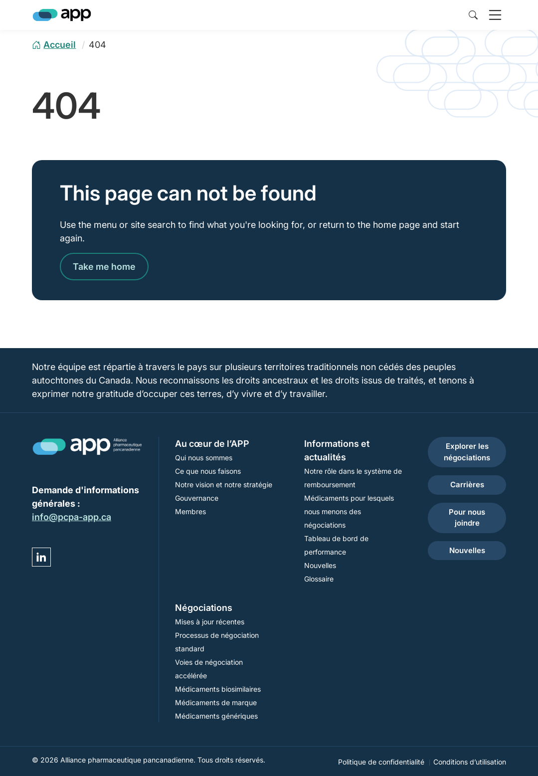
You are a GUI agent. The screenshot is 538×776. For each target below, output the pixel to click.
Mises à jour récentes (209, 621)
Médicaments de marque (216, 702)
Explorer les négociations (467, 451)
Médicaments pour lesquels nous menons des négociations (349, 511)
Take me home (104, 266)
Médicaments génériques (216, 716)
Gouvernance (196, 498)
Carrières (467, 484)
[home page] (54, 44)
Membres (190, 511)
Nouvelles (320, 565)
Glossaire (319, 579)
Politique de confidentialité (381, 762)
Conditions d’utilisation (469, 762)
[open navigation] (495, 15)
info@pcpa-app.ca (71, 517)
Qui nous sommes (203, 457)
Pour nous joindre (467, 517)
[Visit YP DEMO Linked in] (41, 557)
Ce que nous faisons (208, 471)
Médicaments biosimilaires (218, 689)
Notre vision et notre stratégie (223, 484)
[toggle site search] (473, 15)
